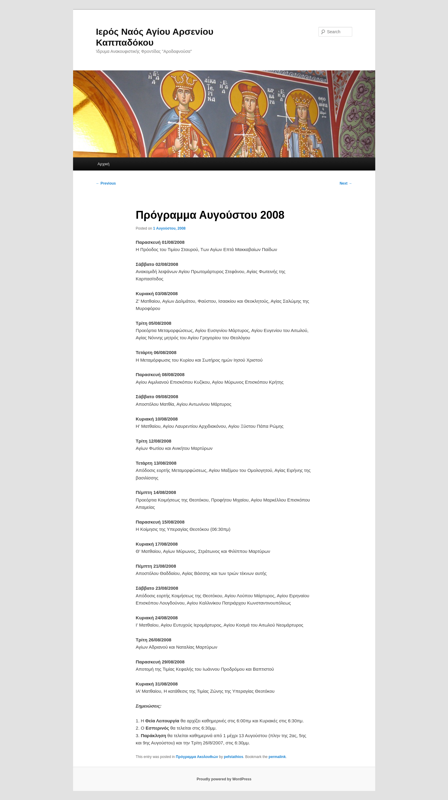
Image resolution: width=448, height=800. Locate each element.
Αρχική (104, 164)
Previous (106, 183)
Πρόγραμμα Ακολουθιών (197, 757)
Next (346, 183)
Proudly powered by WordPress (224, 779)
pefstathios (233, 757)
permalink (277, 757)
